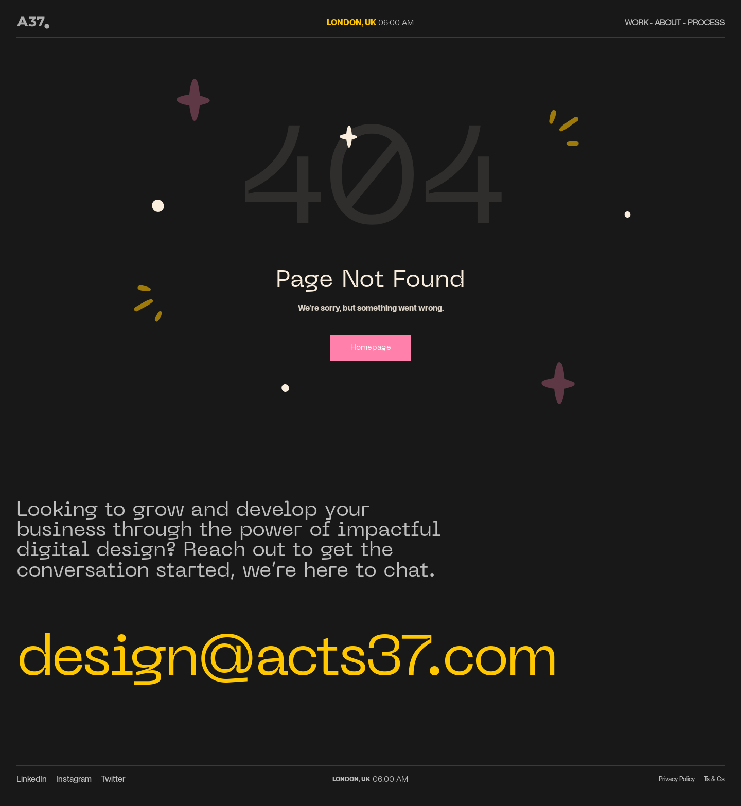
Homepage (370, 348)
